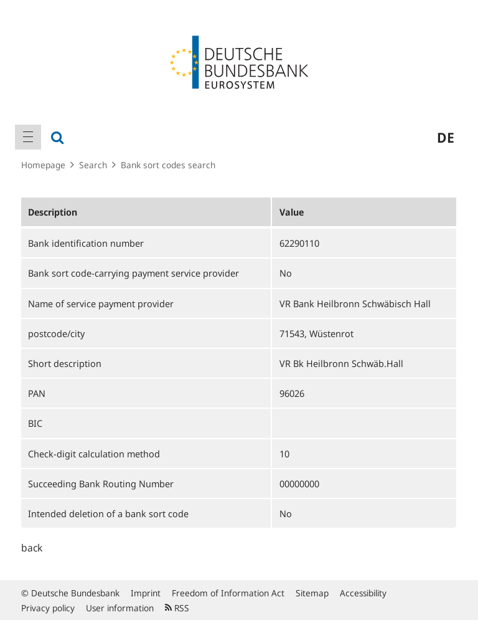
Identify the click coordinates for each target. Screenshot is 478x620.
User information (120, 608)
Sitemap (312, 593)
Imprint (146, 593)
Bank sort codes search (168, 165)
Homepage (43, 165)
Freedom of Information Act (228, 593)
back (31, 548)
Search (93, 165)
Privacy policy (48, 608)
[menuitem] (28, 137)
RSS (177, 608)
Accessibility (363, 593)
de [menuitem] (445, 137)
